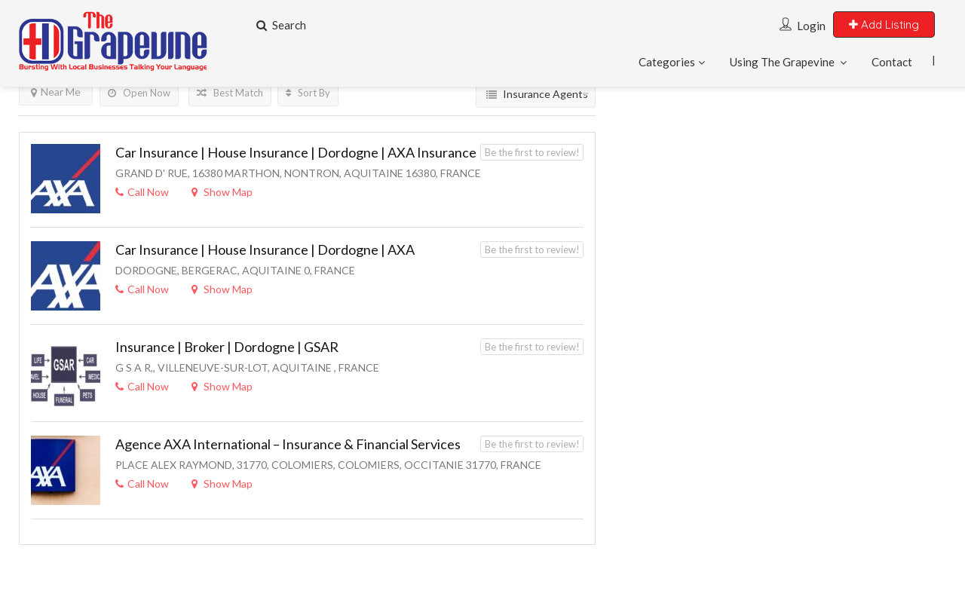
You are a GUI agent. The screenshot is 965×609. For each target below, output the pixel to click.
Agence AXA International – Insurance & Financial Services (288, 443)
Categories (667, 62)
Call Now (142, 191)
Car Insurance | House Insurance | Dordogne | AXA (265, 249)
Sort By (308, 93)
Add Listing (884, 24)
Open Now (139, 93)
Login (811, 25)
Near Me (56, 91)
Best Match (230, 93)
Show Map (222, 191)
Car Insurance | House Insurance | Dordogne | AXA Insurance (295, 152)
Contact (892, 62)
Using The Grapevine (782, 62)
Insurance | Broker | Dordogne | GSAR (227, 346)
